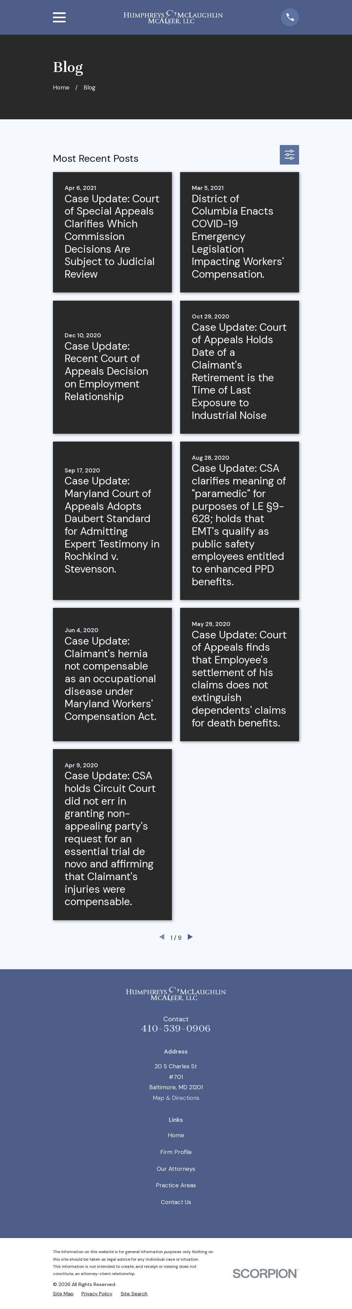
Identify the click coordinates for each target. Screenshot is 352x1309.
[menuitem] (63, 1293)
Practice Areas (176, 1185)
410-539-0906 (176, 1028)
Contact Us (176, 1202)
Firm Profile (176, 1152)
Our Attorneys (176, 1169)
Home (176, 1135)
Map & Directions (176, 1098)
